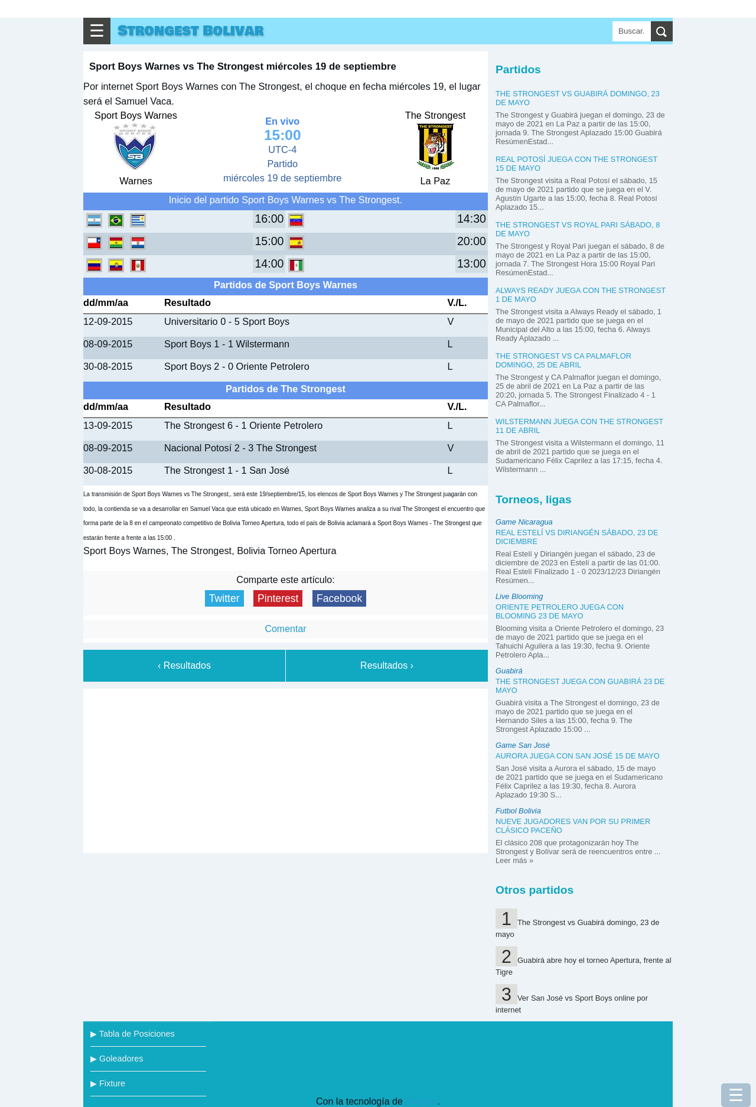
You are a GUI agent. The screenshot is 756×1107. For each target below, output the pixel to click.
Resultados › (386, 665)
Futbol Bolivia (518, 810)
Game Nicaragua (524, 521)
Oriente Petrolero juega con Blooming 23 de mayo (560, 611)
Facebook (339, 598)
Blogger (421, 1101)
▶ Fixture (107, 1083)
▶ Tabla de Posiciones (132, 1033)
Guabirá (509, 670)
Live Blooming (519, 596)
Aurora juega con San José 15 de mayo (578, 755)
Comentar (285, 629)
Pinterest (278, 598)
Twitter (224, 598)
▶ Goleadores (116, 1058)
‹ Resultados (184, 665)
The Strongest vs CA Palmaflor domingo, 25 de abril (563, 360)
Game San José (523, 745)
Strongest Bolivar (190, 31)
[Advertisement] (285, 768)
